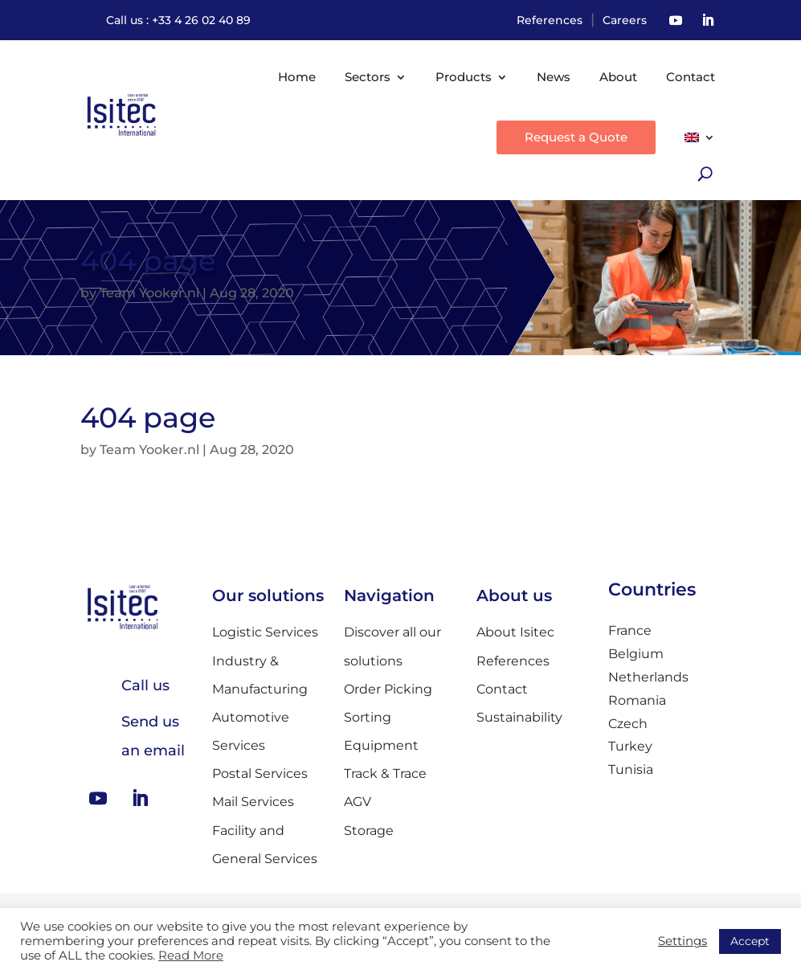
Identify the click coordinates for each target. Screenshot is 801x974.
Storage (369, 830)
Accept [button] (750, 941)
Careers (625, 20)
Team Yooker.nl (149, 293)
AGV (357, 801)
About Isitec (515, 632)
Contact (690, 76)
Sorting (367, 717)
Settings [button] (682, 941)
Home (297, 76)
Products (463, 76)
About (618, 76)
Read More (190, 955)
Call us (145, 685)
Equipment (381, 745)
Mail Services (253, 801)
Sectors (367, 76)
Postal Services (260, 773)
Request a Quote (576, 137)
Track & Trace (385, 773)
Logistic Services (265, 632)
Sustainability (519, 717)
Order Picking (388, 689)
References (549, 20)
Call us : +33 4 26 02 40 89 (178, 20)
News (553, 76)
